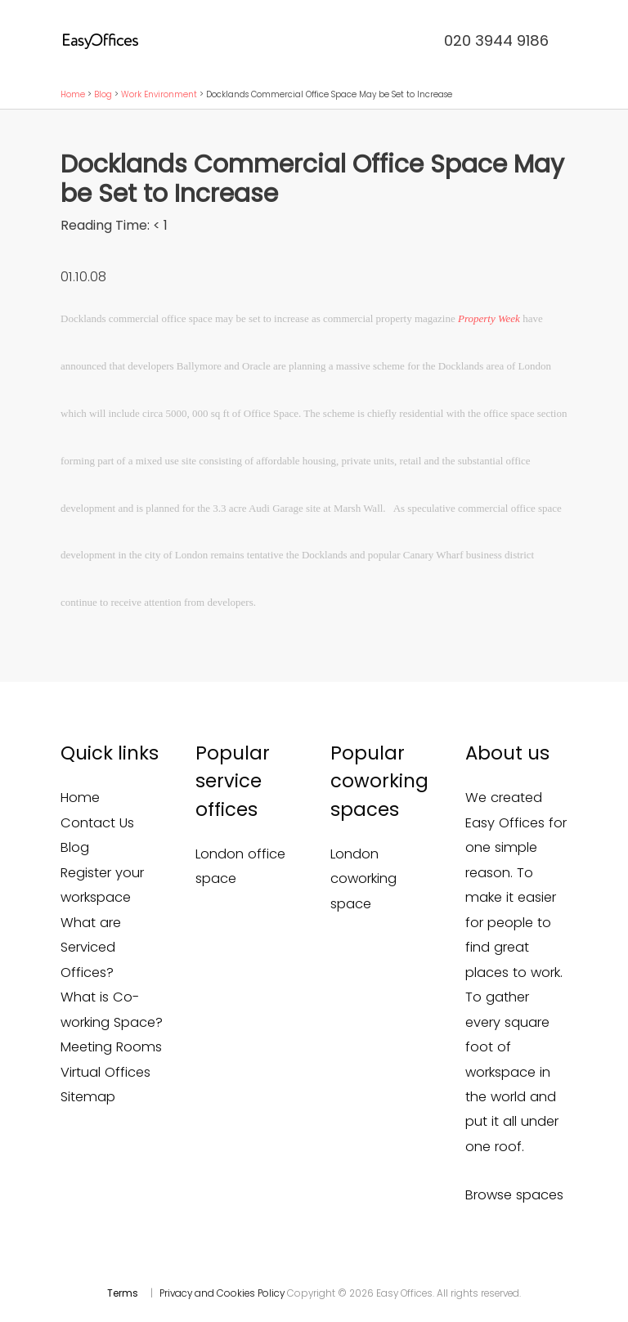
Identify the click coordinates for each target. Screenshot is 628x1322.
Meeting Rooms (111, 1046)
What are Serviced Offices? (91, 947)
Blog (103, 94)
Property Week (489, 318)
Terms (122, 1293)
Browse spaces (514, 1194)
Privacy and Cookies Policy (222, 1293)
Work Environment (159, 94)
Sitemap (88, 1096)
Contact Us (97, 822)
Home (73, 94)
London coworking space (363, 879)
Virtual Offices (105, 1072)
